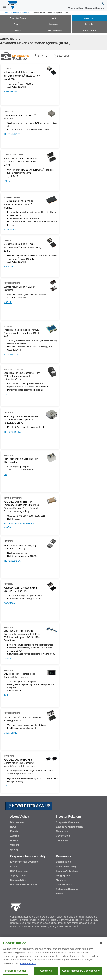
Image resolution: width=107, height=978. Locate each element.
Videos (60, 893)
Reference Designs (67, 889)
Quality (14, 849)
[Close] (101, 945)
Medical (17, 30)
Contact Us (11, 938)
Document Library (66, 866)
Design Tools (63, 861)
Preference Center (15, 973)
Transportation (89, 30)
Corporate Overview (67, 822)
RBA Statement (19, 871)
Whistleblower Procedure (24, 884)
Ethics (13, 866)
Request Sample (46, 938)
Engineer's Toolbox (11, 13)
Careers (14, 844)
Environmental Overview (24, 861)
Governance (63, 835)
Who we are (17, 822)
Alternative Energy (18, 18)
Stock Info (62, 840)
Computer (18, 24)
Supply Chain (18, 875)
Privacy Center (88, 938)
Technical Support (67, 938)
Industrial (89, 24)
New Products (64, 884)
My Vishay (62, 880)
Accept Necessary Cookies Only (81, 973)
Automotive (26, 13)
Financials (62, 831)
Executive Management (69, 826)
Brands (14, 840)
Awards (14, 835)
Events (14, 831)
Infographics (63, 875)
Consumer (53, 24)
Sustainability (18, 880)
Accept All (46, 973)
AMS (53, 18)
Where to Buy (76, 8)
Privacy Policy (28, 965)
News (13, 826)
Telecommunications (54, 30)
